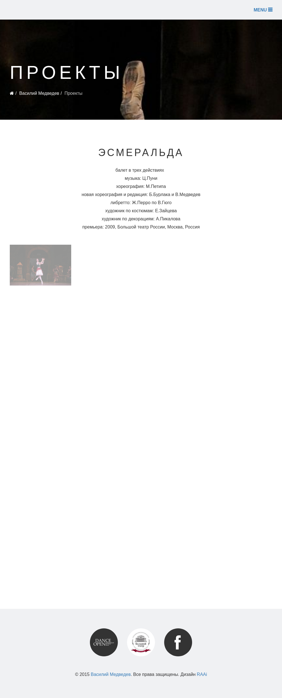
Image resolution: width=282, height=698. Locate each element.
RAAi (202, 674)
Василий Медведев (39, 93)
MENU (263, 10)
